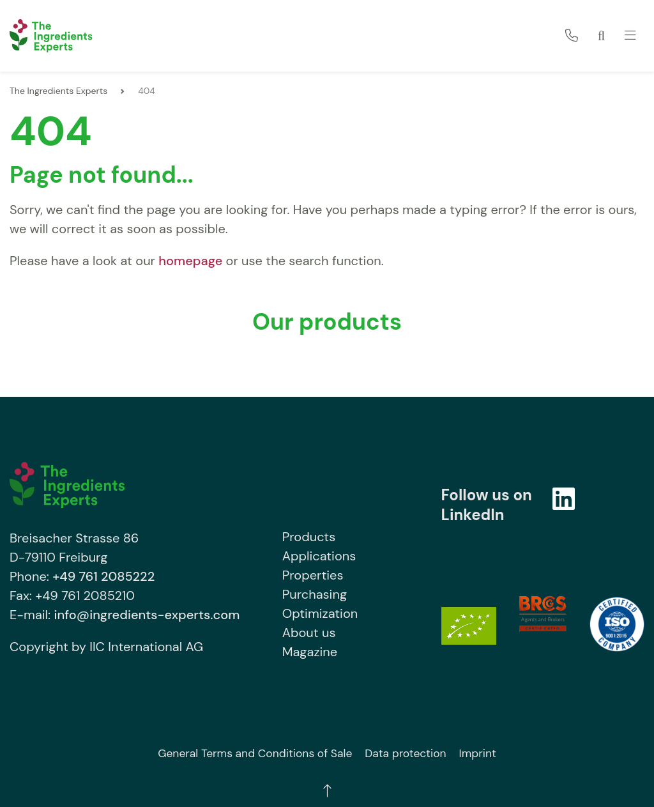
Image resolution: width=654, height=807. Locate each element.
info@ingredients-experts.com (147, 614)
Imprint (477, 753)
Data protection (405, 753)
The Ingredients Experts (58, 90)
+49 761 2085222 (103, 576)
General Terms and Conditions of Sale (255, 753)
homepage (190, 260)
